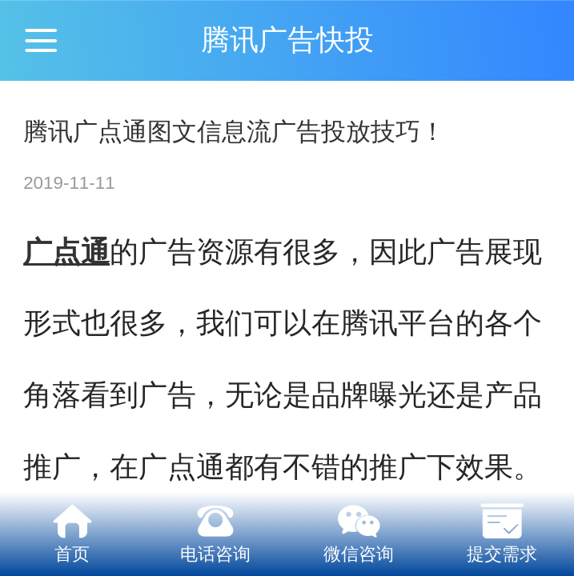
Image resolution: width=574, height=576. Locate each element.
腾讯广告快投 (287, 40)
